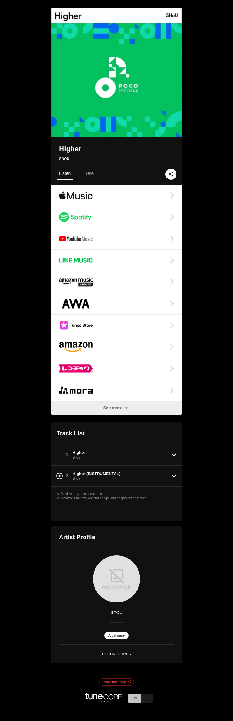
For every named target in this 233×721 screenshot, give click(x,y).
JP (146, 698)
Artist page (116, 635)
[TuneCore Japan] (104, 700)
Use (90, 173)
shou (64, 158)
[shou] (116, 578)
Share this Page (116, 682)
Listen (65, 173)
